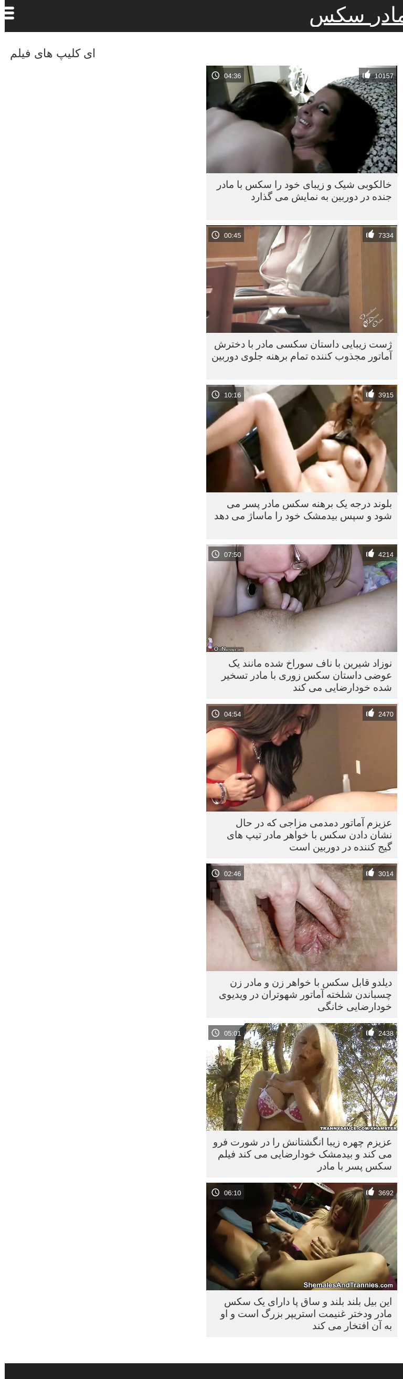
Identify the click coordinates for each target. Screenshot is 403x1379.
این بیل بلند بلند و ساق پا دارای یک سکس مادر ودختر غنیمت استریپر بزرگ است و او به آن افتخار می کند (301, 1313)
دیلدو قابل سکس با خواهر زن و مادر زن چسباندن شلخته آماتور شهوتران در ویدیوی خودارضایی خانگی (300, 994)
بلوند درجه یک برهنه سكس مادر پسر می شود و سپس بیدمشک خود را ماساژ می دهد (298, 509)
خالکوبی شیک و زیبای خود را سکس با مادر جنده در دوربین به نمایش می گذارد (299, 190)
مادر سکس (353, 14)
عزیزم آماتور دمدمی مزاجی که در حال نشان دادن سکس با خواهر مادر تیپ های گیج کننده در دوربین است (304, 834)
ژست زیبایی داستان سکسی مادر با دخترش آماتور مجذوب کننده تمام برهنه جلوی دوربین (297, 350)
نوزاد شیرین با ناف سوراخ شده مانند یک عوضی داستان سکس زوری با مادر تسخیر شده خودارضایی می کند (302, 675)
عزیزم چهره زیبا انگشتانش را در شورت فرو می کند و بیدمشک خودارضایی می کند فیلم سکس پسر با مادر (297, 1153)
